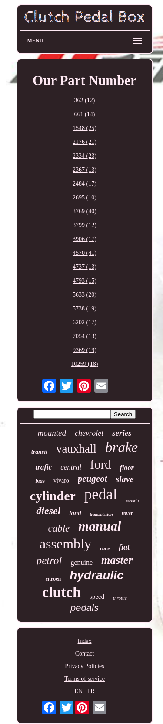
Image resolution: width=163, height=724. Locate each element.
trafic (43, 467)
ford (100, 464)
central (70, 467)
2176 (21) (84, 142)
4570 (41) (84, 253)
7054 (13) (84, 336)
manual (99, 526)
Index (85, 641)
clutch (61, 592)
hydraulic (96, 575)
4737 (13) (84, 267)
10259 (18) (84, 364)
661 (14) (84, 114)
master (117, 560)
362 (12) (84, 100)
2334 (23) (84, 156)
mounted (51, 432)
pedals (84, 607)
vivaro (61, 480)
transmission (101, 514)
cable (59, 528)
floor (127, 467)
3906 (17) (84, 239)
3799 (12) (84, 225)
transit (39, 452)
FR (91, 691)
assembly (65, 543)
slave (125, 479)
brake (121, 447)
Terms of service (84, 678)
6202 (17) (84, 322)
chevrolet (89, 433)
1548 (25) (84, 128)
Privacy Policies (84, 666)
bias (40, 480)
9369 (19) (84, 350)
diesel (48, 510)
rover (127, 513)
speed (97, 596)
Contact (84, 653)
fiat (124, 547)
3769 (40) (84, 211)
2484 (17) (84, 183)
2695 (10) (84, 197)
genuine (81, 562)
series (121, 432)
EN (78, 691)
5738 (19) (84, 308)
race (105, 548)
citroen (53, 579)
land (75, 512)
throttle (120, 597)
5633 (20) (84, 294)
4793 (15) (84, 280)
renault (133, 500)
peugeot (92, 478)
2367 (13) (84, 169)
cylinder (53, 496)
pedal (100, 494)
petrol (49, 560)
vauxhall (76, 448)
